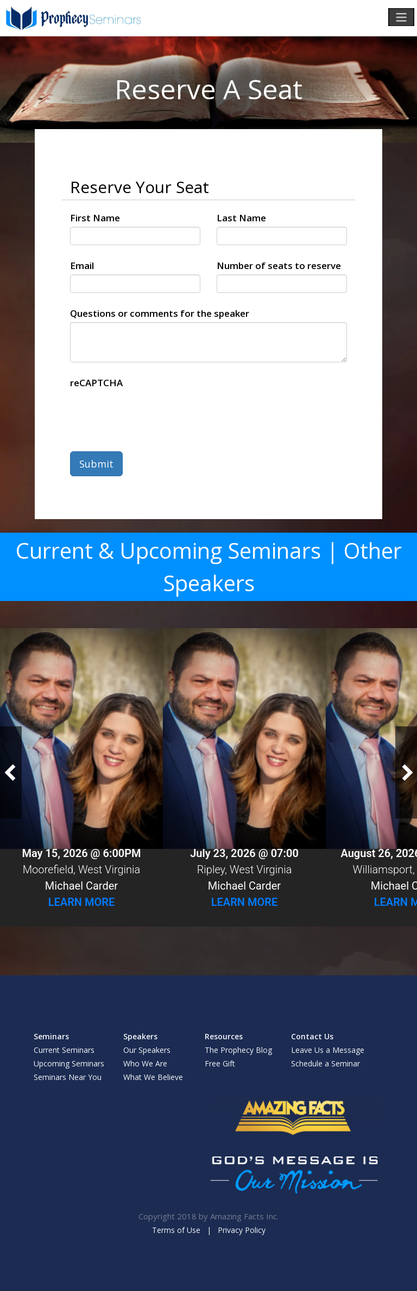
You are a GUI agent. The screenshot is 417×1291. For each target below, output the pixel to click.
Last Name (241, 218)
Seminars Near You (68, 1077)
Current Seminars (64, 1050)
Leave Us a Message (327, 1050)
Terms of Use (176, 1230)
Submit (96, 463)
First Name (95, 218)
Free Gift (220, 1063)
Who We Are (145, 1063)
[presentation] (152, 413)
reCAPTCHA (96, 382)
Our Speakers (146, 1050)
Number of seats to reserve (279, 265)
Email (82, 265)
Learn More (81, 902)
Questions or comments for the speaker (159, 313)
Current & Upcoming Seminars (168, 550)
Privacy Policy (242, 1230)
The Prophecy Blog (238, 1050)
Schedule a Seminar (325, 1063)
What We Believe (153, 1077)
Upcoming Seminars (69, 1063)
